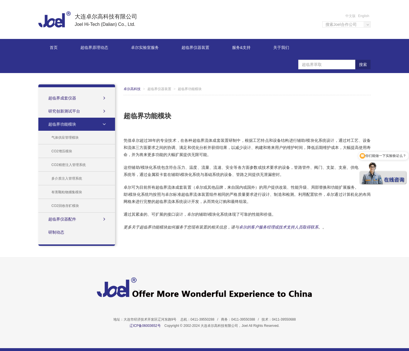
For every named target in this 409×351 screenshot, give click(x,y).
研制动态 (56, 232)
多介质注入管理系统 (66, 178)
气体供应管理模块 (65, 138)
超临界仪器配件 (76, 219)
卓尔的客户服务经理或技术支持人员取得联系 (278, 227)
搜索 (363, 64)
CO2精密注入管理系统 (68, 165)
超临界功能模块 (77, 124)
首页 (54, 47)
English (363, 16)
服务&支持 (241, 47)
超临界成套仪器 (76, 98)
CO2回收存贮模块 (65, 206)
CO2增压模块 (61, 151)
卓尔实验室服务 (145, 47)
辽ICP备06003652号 (145, 326)
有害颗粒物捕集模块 (66, 192)
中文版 (350, 16)
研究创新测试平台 (76, 111)
